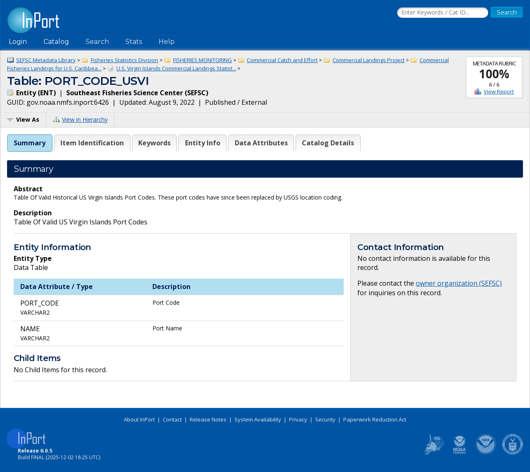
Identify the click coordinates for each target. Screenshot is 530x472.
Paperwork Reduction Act (374, 419)
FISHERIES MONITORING (202, 60)
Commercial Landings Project (368, 60)
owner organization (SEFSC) (459, 283)
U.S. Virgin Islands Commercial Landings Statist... (176, 68)
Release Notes (208, 419)
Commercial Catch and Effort (282, 60)
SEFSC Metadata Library (46, 60)
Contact (172, 419)
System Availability (257, 419)
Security (325, 419)
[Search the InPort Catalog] (442, 12)
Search (97, 42)
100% (494, 74)
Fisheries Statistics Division (124, 60)
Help (167, 42)
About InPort (139, 419)
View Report (499, 91)
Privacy (298, 419)
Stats (133, 42)
